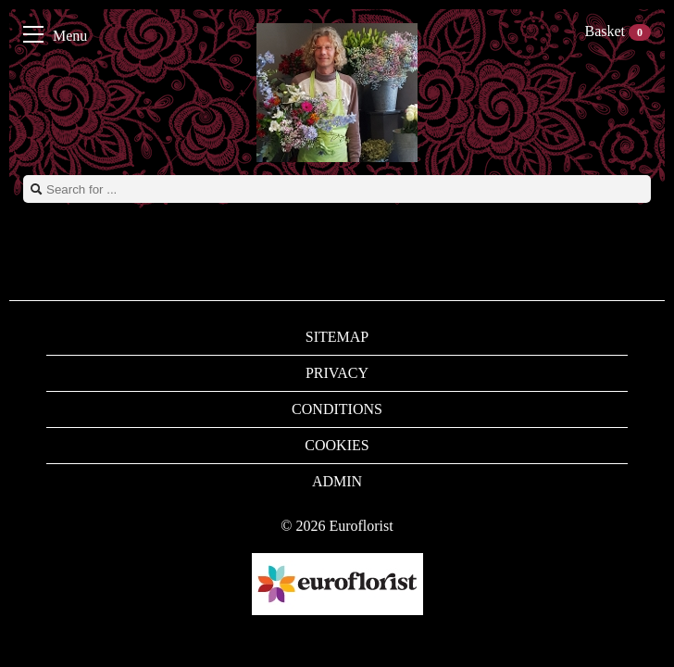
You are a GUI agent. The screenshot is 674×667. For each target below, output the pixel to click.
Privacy (337, 373)
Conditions (337, 409)
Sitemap (337, 337)
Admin (337, 481)
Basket (617, 31)
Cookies (336, 445)
